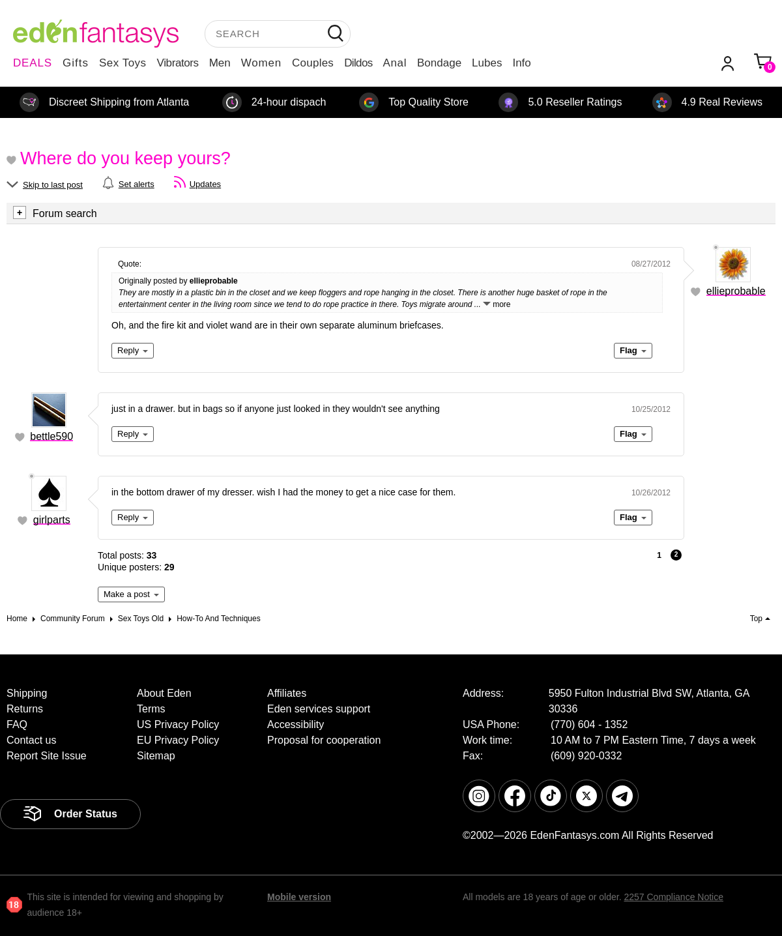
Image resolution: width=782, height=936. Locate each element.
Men (220, 63)
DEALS (32, 63)
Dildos (358, 63)
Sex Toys (123, 63)
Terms (151, 708)
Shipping (27, 693)
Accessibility (295, 724)
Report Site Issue (47, 755)
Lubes (487, 63)
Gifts (76, 63)
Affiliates (286, 693)
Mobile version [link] (299, 897)
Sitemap (156, 755)
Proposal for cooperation (324, 740)
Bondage (439, 63)
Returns (25, 708)
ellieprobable (736, 291)
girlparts (51, 519)
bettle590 (51, 436)
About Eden (164, 693)
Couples (313, 63)
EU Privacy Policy (178, 740)
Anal (395, 63)
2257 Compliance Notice (673, 897)
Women (261, 63)
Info (521, 63)
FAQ (17, 724)
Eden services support (318, 708)
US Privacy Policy (178, 724)
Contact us (31, 740)
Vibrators (178, 63)
